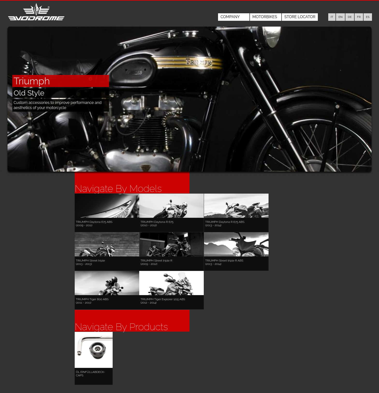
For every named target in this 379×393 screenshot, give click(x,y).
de (350, 17)
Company (230, 17)
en (340, 17)
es (368, 17)
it (332, 17)
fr (359, 17)
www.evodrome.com (140, 384)
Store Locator (299, 17)
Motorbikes (264, 17)
